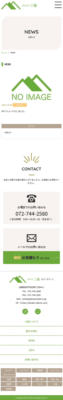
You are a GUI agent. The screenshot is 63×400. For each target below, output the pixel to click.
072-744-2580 (32, 213)
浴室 (55, 384)
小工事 (24, 384)
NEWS (31, 340)
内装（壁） (40, 379)
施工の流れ (31, 331)
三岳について (31, 321)
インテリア (24, 370)
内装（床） (55, 379)
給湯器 (9, 388)
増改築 (40, 370)
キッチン (9, 370)
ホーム (4, 52)
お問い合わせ (31, 359)
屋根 (24, 379)
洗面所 (9, 384)
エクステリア (9, 374)
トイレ (40, 384)
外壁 (9, 379)
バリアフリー (55, 370)
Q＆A (31, 350)
